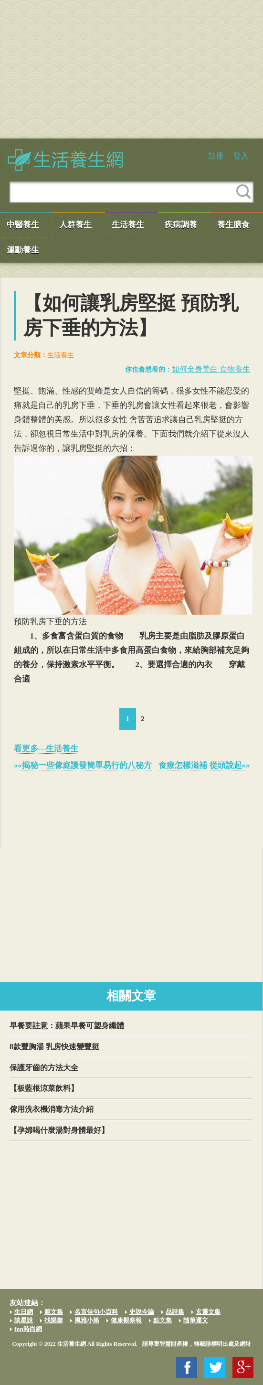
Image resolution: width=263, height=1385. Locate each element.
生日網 (23, 1311)
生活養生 (128, 224)
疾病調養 (181, 224)
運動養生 (23, 250)
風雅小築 (86, 1320)
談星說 (23, 1320)
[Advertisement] (131, 69)
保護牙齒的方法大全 (44, 1068)
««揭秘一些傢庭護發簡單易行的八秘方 (83, 765)
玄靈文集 (208, 1311)
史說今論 (141, 1311)
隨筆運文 (195, 1320)
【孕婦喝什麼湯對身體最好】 (59, 1130)
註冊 (216, 156)
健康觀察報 (126, 1320)
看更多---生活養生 (46, 748)
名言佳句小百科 (96, 1311)
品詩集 (175, 1311)
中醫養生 (23, 224)
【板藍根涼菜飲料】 (44, 1088)
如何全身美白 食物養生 (211, 369)
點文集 (162, 1320)
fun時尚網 (28, 1328)
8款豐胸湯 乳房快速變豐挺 (54, 1047)
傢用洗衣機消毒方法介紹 (52, 1109)
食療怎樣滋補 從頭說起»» (204, 765)
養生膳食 (233, 224)
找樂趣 (53, 1320)
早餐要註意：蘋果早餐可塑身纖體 (67, 1026)
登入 (241, 156)
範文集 (53, 1311)
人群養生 (75, 224)
